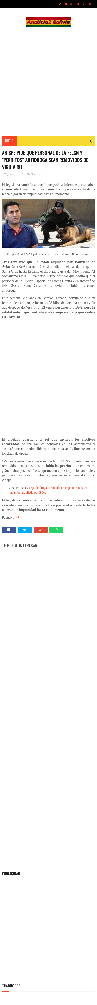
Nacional (36, 174)
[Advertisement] (48, 81)
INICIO (9, 141)
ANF (16, 518)
